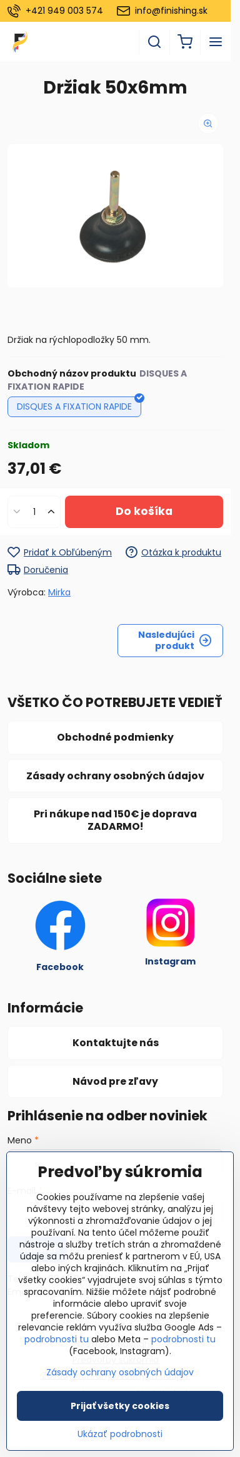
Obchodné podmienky (115, 737)
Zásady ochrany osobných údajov (115, 776)
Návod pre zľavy (115, 1081)
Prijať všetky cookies (120, 1406)
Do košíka (144, 511)
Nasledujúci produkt (175, 640)
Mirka (59, 592)
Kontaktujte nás (115, 1043)
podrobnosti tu (56, 1339)
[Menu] (216, 41)
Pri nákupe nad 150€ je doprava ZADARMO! (115, 820)
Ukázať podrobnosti (120, 1434)
